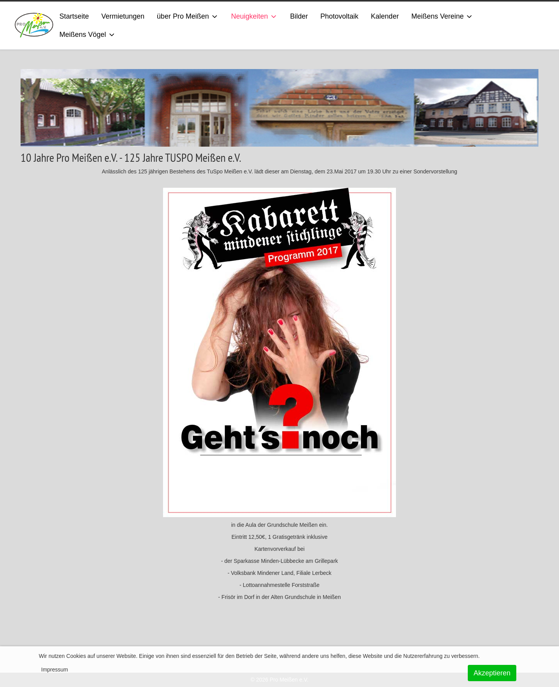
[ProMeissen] (34, 25)
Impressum (54, 669)
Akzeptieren (492, 673)
